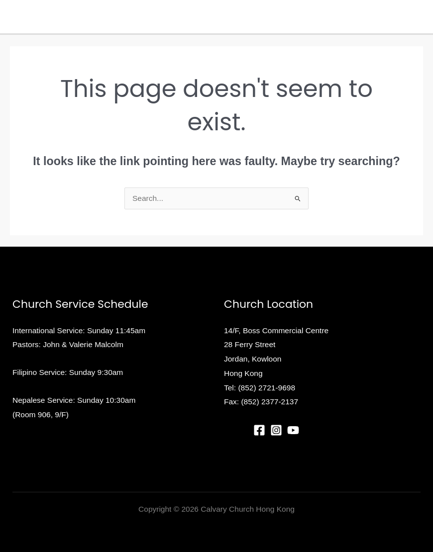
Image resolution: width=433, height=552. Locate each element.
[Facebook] (259, 430)
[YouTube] (293, 430)
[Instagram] (276, 430)
